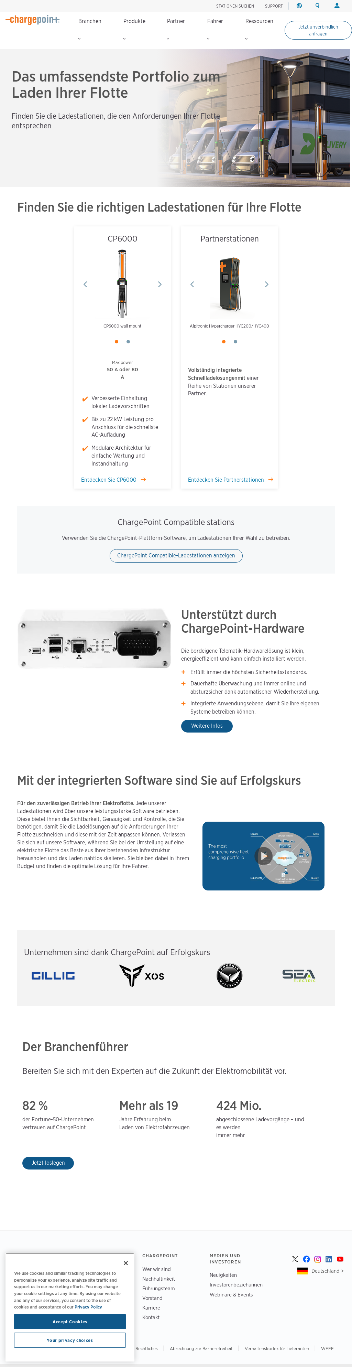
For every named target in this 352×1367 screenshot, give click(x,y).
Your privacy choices (70, 1340)
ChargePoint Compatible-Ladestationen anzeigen (176, 555)
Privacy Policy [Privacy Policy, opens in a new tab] (88, 1307)
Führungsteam (158, 1288)
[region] (70, 1307)
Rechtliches (147, 1348)
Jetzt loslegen (48, 1163)
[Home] (33, 20)
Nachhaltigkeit (158, 1278)
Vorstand (152, 1298)
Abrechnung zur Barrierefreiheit (202, 1348)
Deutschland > (327, 1271)
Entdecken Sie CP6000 (109, 480)
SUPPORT (274, 6)
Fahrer (215, 29)
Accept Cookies (70, 1321)
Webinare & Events (231, 1294)
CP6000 (123, 239)
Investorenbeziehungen (236, 1284)
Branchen (89, 29)
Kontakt (151, 1317)
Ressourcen (259, 29)
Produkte (134, 29)
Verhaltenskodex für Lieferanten (277, 1348)
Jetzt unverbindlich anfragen (318, 30)
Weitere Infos (207, 726)
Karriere (151, 1307)
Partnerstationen (229, 239)
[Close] (125, 1263)
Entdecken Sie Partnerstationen (226, 480)
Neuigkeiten (223, 1275)
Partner (176, 29)
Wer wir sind (156, 1269)
